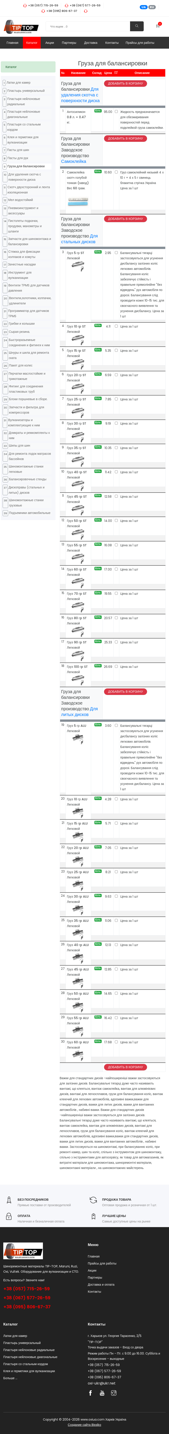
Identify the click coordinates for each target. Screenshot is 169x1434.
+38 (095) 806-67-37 (27, 1307)
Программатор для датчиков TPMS (28, 313)
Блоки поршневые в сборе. (28, 399)
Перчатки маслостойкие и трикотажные (27, 376)
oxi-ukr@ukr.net (102, 1383)
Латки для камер (18, 82)
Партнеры (69, 42)
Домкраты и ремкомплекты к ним (29, 435)
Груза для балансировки (26, 166)
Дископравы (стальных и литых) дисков (26, 490)
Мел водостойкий (20, 200)
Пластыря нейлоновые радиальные (23, 101)
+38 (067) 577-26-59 (26, 1298)
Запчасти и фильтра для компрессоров (26, 410)
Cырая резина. (19, 332)
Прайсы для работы (140, 42)
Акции (49, 42)
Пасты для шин (18, 150)
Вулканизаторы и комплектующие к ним (24, 422)
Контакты (112, 42)
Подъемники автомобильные (29, 513)
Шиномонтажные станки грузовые (26, 503)
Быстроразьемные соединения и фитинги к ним (29, 342)
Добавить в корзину (125, 83)
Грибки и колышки (22, 323)
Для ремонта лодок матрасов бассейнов (30, 456)
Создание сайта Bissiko (84, 1425)
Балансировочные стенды (27, 479)
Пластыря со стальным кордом (24, 127)
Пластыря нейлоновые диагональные (23, 114)
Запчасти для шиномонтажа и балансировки (29, 241)
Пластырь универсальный (26, 90)
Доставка (90, 42)
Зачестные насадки (22, 264)
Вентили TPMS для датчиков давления (29, 288)
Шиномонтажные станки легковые (26, 469)
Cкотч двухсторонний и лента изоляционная (28, 190)
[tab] (28, 66)
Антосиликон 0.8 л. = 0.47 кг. (76, 117)
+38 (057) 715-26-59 (26, 1289)
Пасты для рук (17, 158)
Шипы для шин (19, 445)
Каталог (31, 42)
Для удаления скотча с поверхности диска (24, 177)
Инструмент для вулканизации (19, 275)
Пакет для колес (21, 365)
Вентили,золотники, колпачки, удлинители (30, 301)
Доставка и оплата (101, 1284)
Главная (12, 42)
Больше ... (10, 1378)
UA (143, 7)
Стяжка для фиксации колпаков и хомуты (24, 254)
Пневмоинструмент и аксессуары (23, 210)
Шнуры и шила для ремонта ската (29, 355)
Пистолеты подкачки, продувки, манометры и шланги (25, 226)
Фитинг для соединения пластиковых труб (26, 389)
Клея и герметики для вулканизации (23, 140)
